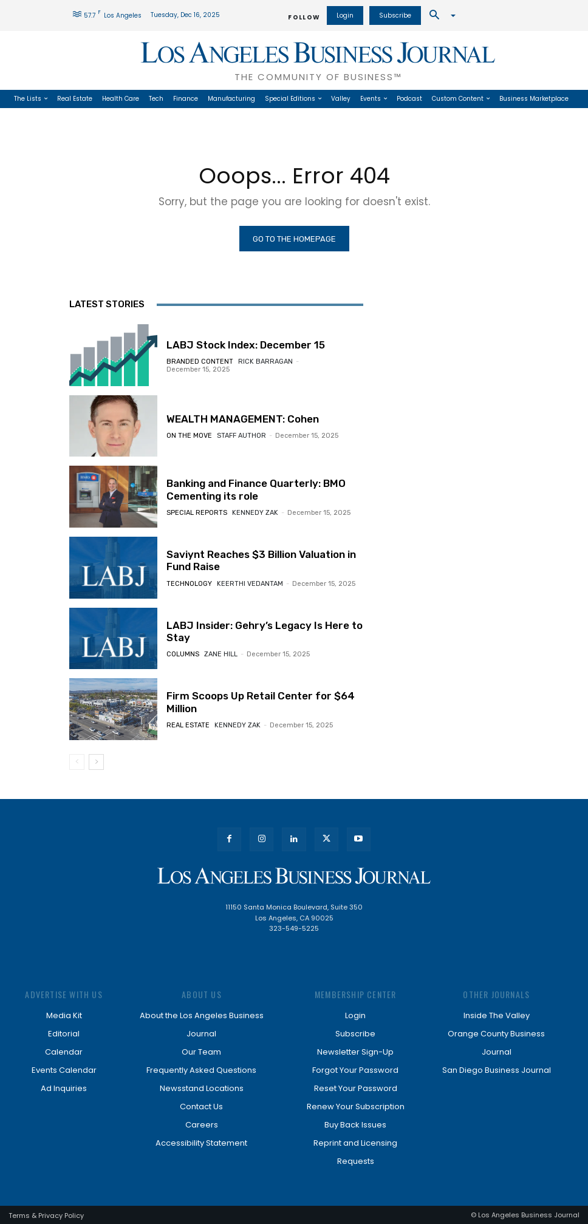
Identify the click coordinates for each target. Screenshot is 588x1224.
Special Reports (196, 512)
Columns (182, 654)
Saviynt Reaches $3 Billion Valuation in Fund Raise (261, 560)
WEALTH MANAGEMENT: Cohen (242, 419)
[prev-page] (76, 762)
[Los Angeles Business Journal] (294, 876)
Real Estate (188, 725)
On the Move (189, 435)
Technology (189, 583)
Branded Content (199, 361)
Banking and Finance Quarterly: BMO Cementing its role (256, 489)
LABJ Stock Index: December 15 (245, 345)
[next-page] (96, 762)
